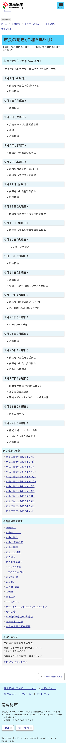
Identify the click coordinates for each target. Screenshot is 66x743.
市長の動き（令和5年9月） (20, 486)
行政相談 (11, 582)
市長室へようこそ (33, 24)
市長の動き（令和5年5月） (20, 506)
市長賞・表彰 (13, 587)
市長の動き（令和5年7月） (20, 496)
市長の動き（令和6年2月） (20, 462)
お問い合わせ (48, 688)
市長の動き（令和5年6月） (20, 501)
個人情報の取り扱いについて (20, 688)
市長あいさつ (13, 532)
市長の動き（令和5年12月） (21, 472)
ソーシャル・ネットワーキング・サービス (26, 607)
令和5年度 (6, 29)
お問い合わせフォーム (15, 662)
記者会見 (11, 557)
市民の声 (11, 597)
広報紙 (9, 592)
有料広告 (11, 612)
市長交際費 (12, 547)
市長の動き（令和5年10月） (21, 481)
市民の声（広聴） (16, 572)
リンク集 (26, 694)
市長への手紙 (14, 567)
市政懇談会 (12, 577)
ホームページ (13, 602)
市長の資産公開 (14, 542)
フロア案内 (23, 728)
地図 (6, 728)
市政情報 (16, 24)
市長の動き (51, 24)
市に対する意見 (14, 562)
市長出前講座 (13, 552)
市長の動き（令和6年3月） (20, 457)
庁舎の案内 (10, 694)
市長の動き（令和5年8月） (20, 491)
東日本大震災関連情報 (18, 626)
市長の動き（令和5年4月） (20, 511)
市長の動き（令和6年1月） (20, 467)
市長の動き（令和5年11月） (21, 476)
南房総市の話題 (14, 621)
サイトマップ (43, 694)
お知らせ (11, 527)
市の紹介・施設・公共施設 (19, 616)
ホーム (4, 24)
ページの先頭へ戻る (53, 677)
